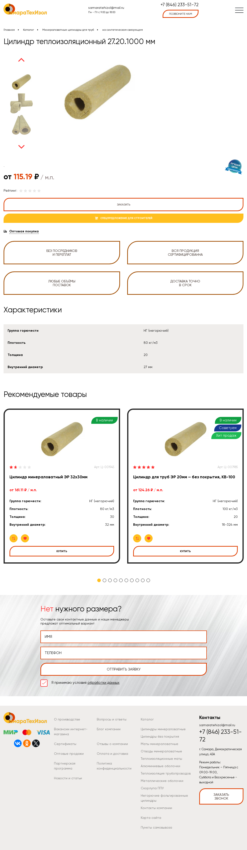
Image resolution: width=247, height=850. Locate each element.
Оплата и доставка (112, 753)
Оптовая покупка (24, 231)
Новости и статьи (68, 778)
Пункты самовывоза (156, 827)
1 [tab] (99, 580)
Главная (9, 29)
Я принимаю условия (85, 682)
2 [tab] (104, 580)
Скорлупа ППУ (152, 788)
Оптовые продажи (69, 753)
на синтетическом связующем (122, 29)
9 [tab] (143, 580)
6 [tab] (126, 580)
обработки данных (103, 682)
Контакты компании (156, 808)
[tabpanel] (62, 486)
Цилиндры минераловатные (163, 729)
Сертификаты (65, 744)
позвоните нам (180, 13)
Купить (61, 551)
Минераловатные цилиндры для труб (68, 29)
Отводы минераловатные (161, 751)
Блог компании (109, 729)
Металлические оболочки (162, 781)
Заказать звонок (221, 796)
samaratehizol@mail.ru (106, 8)
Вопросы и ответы (111, 719)
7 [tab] (132, 580)
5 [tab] (121, 580)
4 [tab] (115, 580)
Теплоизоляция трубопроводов (166, 773)
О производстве (67, 719)
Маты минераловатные (159, 744)
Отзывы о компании (112, 744)
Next (21, 147)
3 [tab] (110, 580)
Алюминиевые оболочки (160, 766)
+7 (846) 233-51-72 (179, 4)
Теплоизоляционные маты (161, 758)
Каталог (28, 29)
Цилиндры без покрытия (160, 736)
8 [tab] (137, 580)
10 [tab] (148, 580)
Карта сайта (151, 818)
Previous (21, 60)
